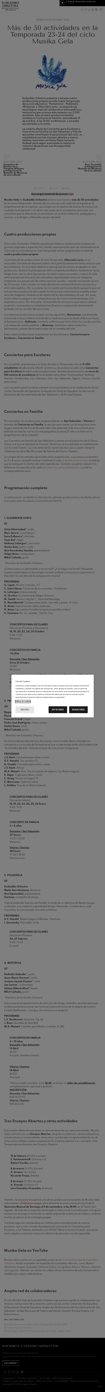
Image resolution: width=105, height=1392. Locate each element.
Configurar (25, 709)
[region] (52, 696)
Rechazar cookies (78, 709)
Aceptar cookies (58, 709)
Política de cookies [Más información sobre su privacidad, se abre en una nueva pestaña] (23, 701)
